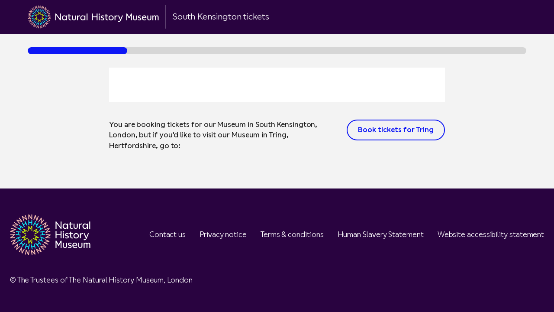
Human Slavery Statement (381, 235)
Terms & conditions (292, 235)
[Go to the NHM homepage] (93, 17)
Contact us (167, 235)
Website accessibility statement (491, 235)
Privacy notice (223, 235)
